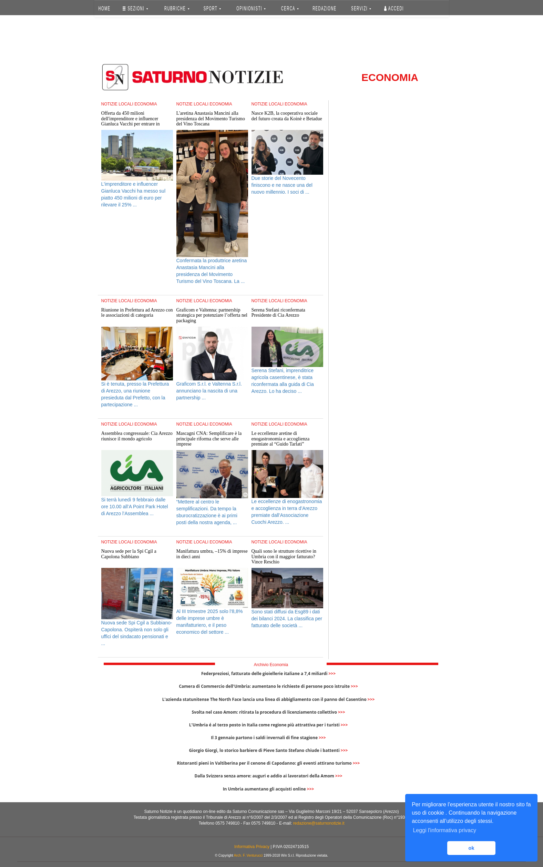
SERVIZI (361, 8)
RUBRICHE (177, 8)
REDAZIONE (325, 8)
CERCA (290, 8)
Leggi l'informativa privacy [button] (444, 830)
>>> (332, 673)
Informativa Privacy (251, 846)
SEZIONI (135, 8)
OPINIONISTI (251, 8)
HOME (104, 8)
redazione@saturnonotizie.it (319, 823)
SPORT (212, 8)
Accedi (394, 8)
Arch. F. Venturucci (248, 855)
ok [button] (471, 848)
